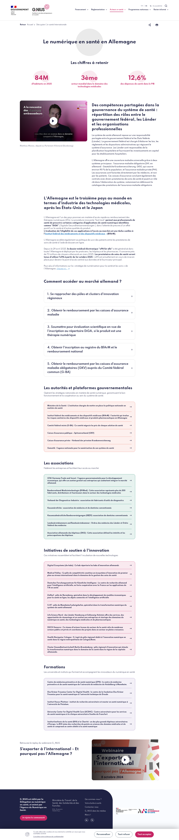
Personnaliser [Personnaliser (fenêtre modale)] (103, 834)
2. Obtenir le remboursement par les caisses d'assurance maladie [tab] (87, 312)
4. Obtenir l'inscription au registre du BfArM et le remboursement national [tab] (82, 349)
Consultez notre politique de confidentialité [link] (48, 836)
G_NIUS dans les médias (95, 811)
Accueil (30, 25)
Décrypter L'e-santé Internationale (51, 25)
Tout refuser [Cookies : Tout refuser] (124, 834)
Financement (80, 10)
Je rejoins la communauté (33, 818)
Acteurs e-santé (118, 9)
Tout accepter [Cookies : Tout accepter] (144, 834)
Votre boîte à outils (93, 803)
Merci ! (88, 815)
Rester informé (160, 10)
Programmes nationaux (138, 10)
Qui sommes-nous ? (93, 799)
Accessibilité (157, 6)
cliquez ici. (63, 269)
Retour (23, 25)
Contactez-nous (91, 807)
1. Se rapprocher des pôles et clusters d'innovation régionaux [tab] (83, 296)
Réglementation (98, 10)
